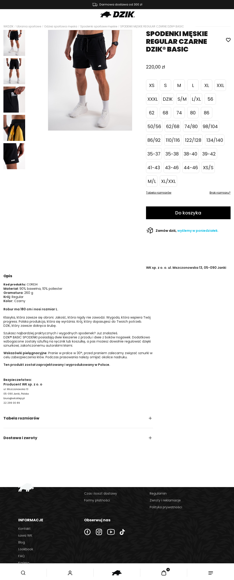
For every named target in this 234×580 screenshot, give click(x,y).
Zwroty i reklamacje (165, 500)
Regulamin (158, 493)
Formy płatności (97, 500)
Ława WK (25, 535)
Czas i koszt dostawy (100, 493)
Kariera (23, 563)
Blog (21, 542)
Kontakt (24, 528)
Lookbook (25, 549)
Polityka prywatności (166, 507)
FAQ (21, 556)
